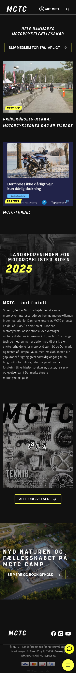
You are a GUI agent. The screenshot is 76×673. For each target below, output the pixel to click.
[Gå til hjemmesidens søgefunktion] (68, 8)
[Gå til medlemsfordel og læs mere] (38, 174)
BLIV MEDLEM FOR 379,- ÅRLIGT (38, 48)
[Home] (16, 9)
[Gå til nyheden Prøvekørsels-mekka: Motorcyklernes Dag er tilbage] (38, 87)
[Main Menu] (68, 665)
